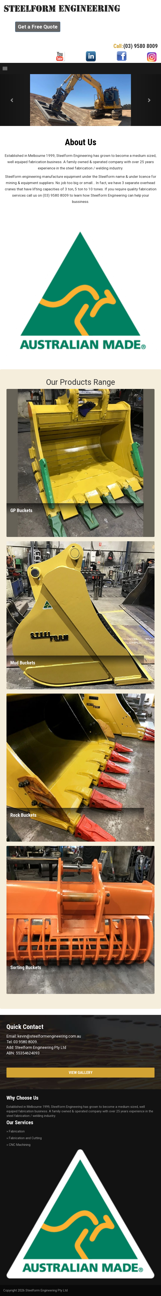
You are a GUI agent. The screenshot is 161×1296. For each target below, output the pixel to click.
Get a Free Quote (37, 27)
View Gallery (80, 1072)
